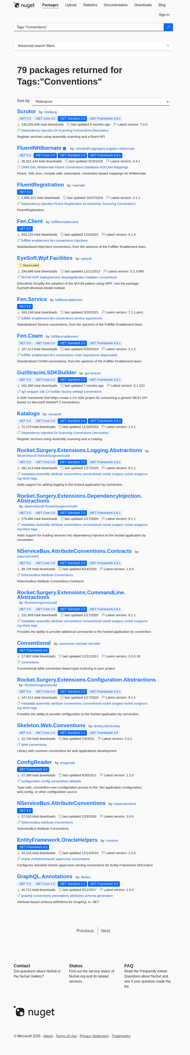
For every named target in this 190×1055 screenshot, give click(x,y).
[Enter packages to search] (89, 27)
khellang (50, 112)
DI (56, 130)
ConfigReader (34, 762)
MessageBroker (72, 277)
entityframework (43, 859)
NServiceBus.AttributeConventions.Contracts (74, 551)
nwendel (78, 185)
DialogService (50, 277)
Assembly (94, 204)
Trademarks (121, 1036)
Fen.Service (32, 299)
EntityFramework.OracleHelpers (57, 839)
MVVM (26, 277)
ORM (25, 167)
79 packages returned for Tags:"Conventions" (69, 75)
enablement (40, 240)
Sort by (23, 101)
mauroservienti (28, 556)
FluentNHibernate (39, 148)
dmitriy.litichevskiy (107, 726)
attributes (77, 896)
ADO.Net (106, 167)
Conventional (34, 643)
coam (78, 355)
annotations (60, 896)
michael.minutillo (88, 643)
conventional (92, 474)
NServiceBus (30, 575)
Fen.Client (30, 221)
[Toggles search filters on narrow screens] (168, 45)
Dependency (30, 130)
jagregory (98, 148)
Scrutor (26, 111)
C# (48, 391)
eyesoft (86, 258)
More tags (30, 478)
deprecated (109, 355)
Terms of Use (66, 1036)
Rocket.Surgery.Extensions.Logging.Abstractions (79, 450)
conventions (64, 240)
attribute (57, 474)
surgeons (141, 474)
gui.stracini (93, 373)
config (45, 781)
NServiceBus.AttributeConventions (61, 803)
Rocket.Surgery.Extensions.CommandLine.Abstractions (71, 595)
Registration (73, 204)
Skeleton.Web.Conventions (51, 725)
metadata (28, 474)
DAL (33, 167)
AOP (35, 277)
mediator (91, 277)
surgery (117, 474)
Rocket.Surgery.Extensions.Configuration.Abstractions (86, 679)
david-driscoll (27, 455)
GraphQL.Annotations (45, 876)
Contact (22, 965)
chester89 (83, 148)
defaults (75, 781)
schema (90, 896)
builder (56, 391)
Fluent (59, 167)
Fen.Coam (30, 335)
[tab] (50, 5)
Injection (47, 130)
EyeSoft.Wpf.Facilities (45, 258)
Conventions (82, 130)
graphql (26, 896)
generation (105, 896)
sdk (42, 391)
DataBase (91, 167)
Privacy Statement (94, 1036)
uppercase (63, 859)
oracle (25, 859)
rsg (19, 478)
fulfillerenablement (64, 222)
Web (24, 744)
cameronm (67, 643)
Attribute (47, 575)
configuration (30, 781)
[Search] (168, 27)
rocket (106, 474)
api (23, 391)
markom (112, 840)
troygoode (67, 763)
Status (76, 965)
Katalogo (28, 413)
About (48, 1036)
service (79, 318)
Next (105, 930)
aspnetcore (94, 318)
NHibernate (45, 167)
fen (52, 240)
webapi (78, 391)
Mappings (121, 167)
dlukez (85, 877)
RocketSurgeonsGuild (53, 455)
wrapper (32, 391)
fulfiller (26, 240)
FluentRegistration (40, 184)
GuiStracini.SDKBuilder (46, 372)
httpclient (81, 240)
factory (67, 391)
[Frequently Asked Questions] (128, 965)
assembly (43, 474)
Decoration (100, 130)
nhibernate (126, 148)
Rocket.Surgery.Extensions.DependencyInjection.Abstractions (79, 498)
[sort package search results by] (101, 102)
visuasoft (54, 414)
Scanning (65, 130)
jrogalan (112, 148)
